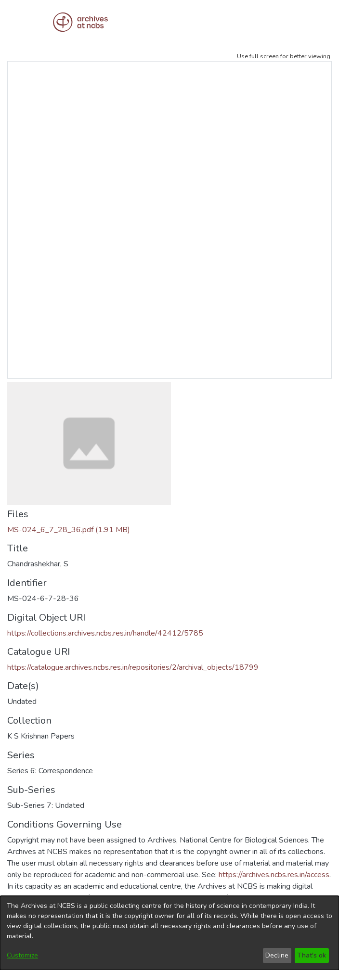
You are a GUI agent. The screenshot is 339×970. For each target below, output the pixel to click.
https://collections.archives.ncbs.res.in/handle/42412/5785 (105, 633)
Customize (22, 955)
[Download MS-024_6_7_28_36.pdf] (68, 529)
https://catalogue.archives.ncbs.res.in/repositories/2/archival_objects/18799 (133, 667)
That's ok (311, 955)
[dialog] (169, 933)
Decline (276, 955)
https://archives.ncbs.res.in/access (274, 874)
